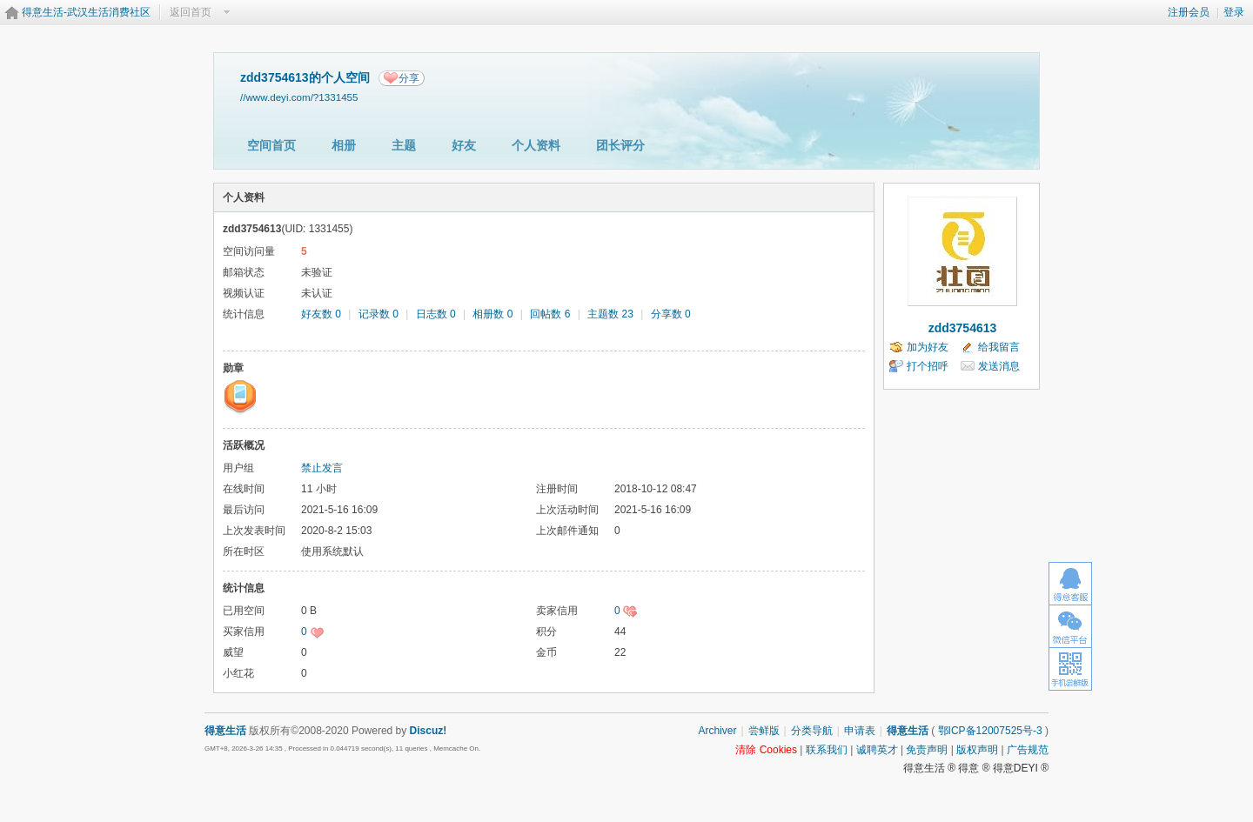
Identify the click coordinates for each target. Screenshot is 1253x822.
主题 (404, 145)
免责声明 (927, 750)
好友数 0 (321, 314)
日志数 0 (436, 314)
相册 (344, 145)
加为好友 (927, 347)
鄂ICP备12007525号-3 (990, 731)
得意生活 (907, 731)
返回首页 (190, 12)
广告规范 (1028, 750)
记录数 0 (378, 314)
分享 (409, 78)
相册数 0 (492, 314)
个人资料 (536, 145)
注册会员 (1188, 12)
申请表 (859, 731)
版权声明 (977, 750)
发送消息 (999, 366)
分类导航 (812, 731)
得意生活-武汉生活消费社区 (86, 12)
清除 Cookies (766, 750)
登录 (1233, 12)
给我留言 (999, 347)
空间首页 (271, 145)
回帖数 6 (550, 314)
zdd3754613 (962, 328)
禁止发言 (322, 468)
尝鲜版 (764, 731)
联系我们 (827, 750)
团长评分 (620, 145)
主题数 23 (610, 314)
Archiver (717, 731)
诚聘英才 (877, 750)
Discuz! (428, 731)
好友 (464, 145)
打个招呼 (927, 366)
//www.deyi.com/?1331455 (299, 97)
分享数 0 (671, 314)
